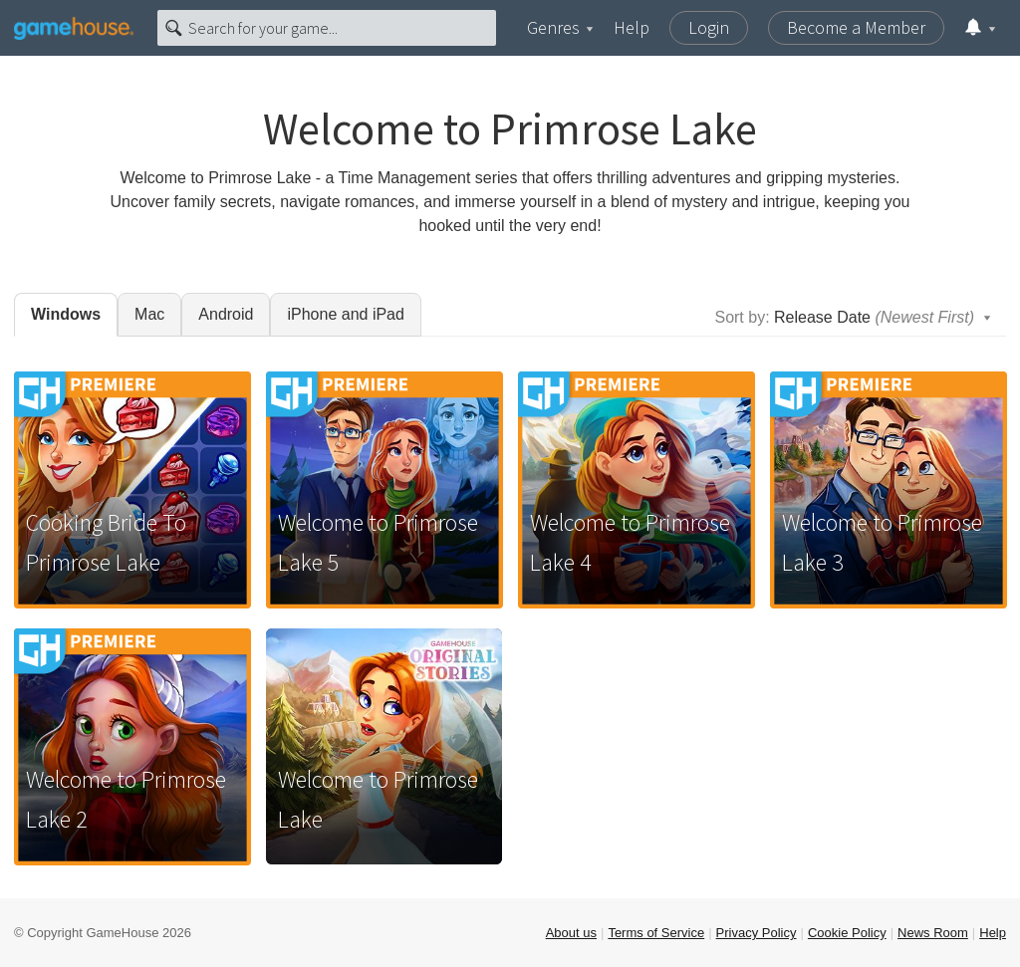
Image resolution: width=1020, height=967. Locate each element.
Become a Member (856, 27)
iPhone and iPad (345, 314)
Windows (66, 314)
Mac (149, 314)
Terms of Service (656, 932)
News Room (932, 932)
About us (571, 932)
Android (225, 314)
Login (708, 27)
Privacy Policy (756, 932)
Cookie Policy (847, 932)
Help (631, 27)
